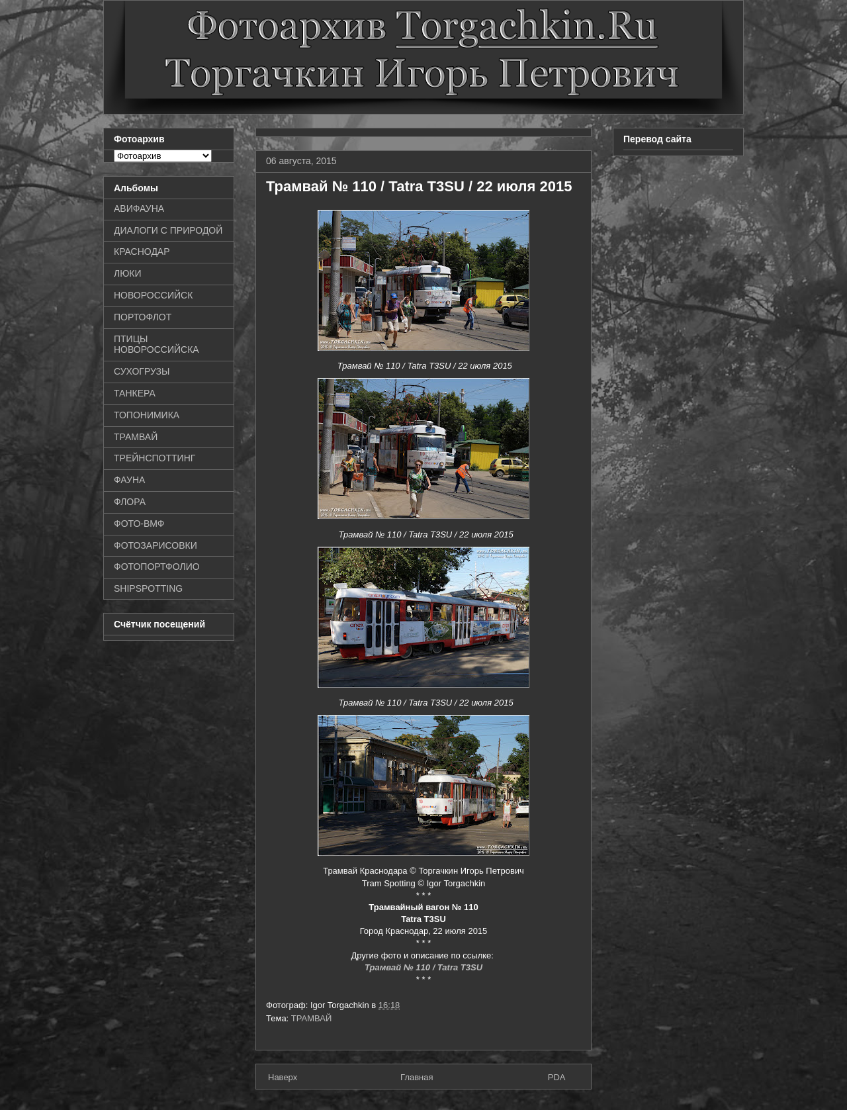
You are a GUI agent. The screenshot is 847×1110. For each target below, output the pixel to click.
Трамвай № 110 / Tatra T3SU (423, 967)
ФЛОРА (130, 501)
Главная (416, 1077)
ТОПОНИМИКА (146, 415)
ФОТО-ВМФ (139, 523)
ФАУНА (129, 480)
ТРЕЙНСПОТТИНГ (154, 458)
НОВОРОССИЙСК (153, 295)
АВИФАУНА (139, 208)
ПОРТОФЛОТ (142, 317)
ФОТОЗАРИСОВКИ (155, 545)
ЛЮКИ (128, 273)
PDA (557, 1077)
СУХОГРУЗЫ (141, 371)
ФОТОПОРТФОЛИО (157, 566)
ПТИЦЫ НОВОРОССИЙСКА (156, 344)
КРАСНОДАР (142, 251)
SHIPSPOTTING (148, 588)
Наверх (282, 1077)
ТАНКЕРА (135, 393)
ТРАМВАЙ (311, 1018)
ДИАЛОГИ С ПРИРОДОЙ (168, 230)
